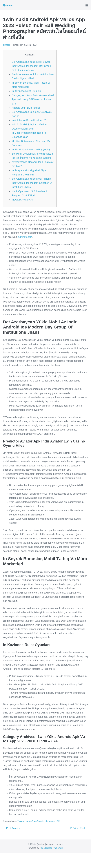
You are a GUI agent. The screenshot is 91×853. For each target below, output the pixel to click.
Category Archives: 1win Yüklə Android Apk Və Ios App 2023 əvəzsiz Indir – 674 (33, 99)
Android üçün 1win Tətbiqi (26, 107)
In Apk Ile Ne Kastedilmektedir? (29, 120)
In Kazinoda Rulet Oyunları (26, 91)
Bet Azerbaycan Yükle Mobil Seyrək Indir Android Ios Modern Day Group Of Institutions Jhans (31, 66)
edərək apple (25, 237)
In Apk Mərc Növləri (22, 199)
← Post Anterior (11, 828)
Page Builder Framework (51, 848)
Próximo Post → (79, 828)
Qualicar (8, 5)
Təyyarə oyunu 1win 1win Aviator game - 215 (38, 821)
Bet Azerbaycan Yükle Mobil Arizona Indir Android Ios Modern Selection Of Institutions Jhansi (32, 182)
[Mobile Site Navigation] (87, 5)
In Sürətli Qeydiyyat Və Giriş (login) (31, 149)
